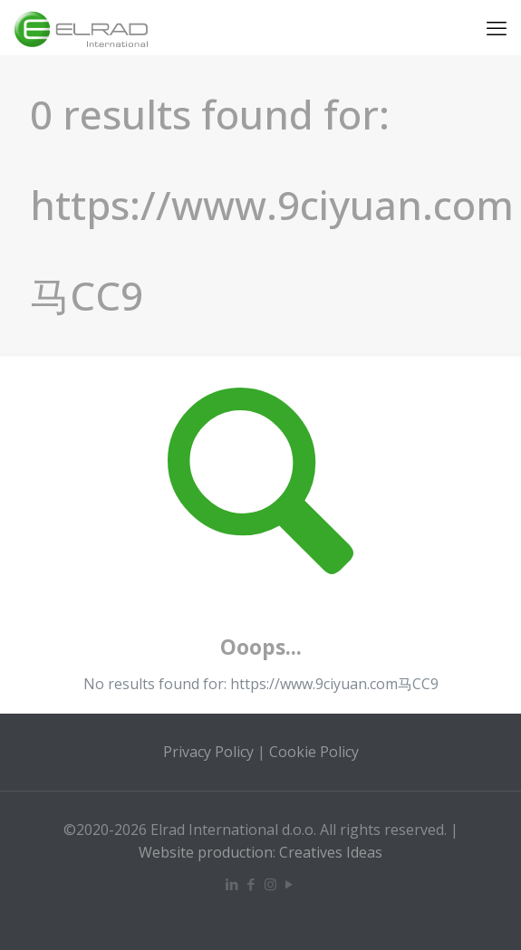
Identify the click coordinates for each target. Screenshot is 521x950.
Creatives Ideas (330, 852)
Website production (206, 852)
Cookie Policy (314, 752)
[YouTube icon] (289, 884)
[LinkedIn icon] (232, 884)
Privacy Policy (208, 752)
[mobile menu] (496, 27)
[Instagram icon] (270, 884)
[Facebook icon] (251, 884)
